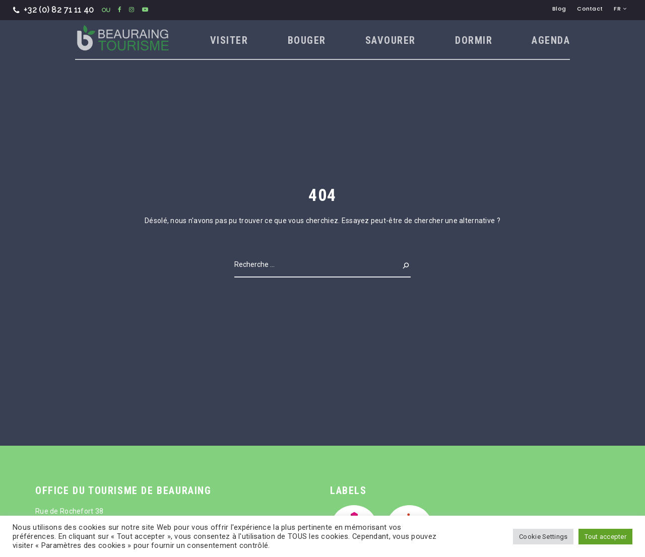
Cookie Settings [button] (543, 536)
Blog (559, 9)
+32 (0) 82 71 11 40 (53, 10)
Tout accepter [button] (605, 536)
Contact (590, 9)
